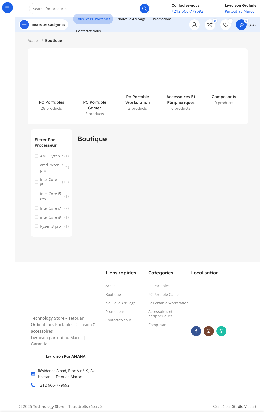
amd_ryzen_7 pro (51, 170)
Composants (158, 327)
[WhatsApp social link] (221, 334)
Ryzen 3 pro (50, 228)
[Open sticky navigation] (43, 28)
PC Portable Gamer (164, 297)
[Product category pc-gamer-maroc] (94, 89)
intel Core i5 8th (50, 199)
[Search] (89, 10)
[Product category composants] (224, 83)
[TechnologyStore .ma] (218, 303)
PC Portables (159, 288)
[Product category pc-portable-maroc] (52, 86)
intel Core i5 (48, 185)
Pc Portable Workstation (168, 305)
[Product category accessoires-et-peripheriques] (181, 86)
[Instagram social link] (209, 334)
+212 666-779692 (187, 12)
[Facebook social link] (196, 334)
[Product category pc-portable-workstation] (138, 86)
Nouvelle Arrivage (120, 305)
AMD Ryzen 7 (51, 158)
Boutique (113, 297)
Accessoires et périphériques (160, 316)
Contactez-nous (118, 323)
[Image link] (50, 289)
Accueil (34, 43)
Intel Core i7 (50, 210)
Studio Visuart (244, 409)
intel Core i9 (50, 219)
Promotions (115, 314)
